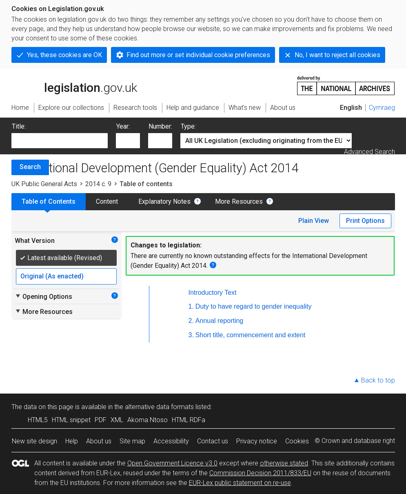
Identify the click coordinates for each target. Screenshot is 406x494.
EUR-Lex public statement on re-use (240, 483)
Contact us (212, 441)
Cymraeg (382, 107)
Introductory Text (213, 292)
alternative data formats (159, 407)
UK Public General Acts (44, 184)
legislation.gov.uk (74, 85)
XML (117, 420)
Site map (132, 441)
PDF (100, 420)
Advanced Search (369, 152)
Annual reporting (219, 320)
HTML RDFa (188, 420)
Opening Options (43, 296)
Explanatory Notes (164, 201)
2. (191, 320)
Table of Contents (48, 201)
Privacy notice (256, 441)
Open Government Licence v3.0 (172, 463)
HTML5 (38, 420)
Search (30, 167)
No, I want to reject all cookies (337, 55)
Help (71, 441)
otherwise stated (284, 463)
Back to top (378, 380)
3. (191, 335)
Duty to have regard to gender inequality (253, 306)
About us (98, 441)
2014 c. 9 (98, 184)
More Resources (239, 201)
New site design (34, 441)
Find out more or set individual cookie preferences (198, 55)
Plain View (313, 221)
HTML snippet (71, 420)
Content (107, 201)
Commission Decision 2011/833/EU (260, 473)
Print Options (365, 221)
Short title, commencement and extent (250, 335)
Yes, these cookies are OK (64, 55)
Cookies (297, 441)
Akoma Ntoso (147, 420)
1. (191, 306)
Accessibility (171, 441)
